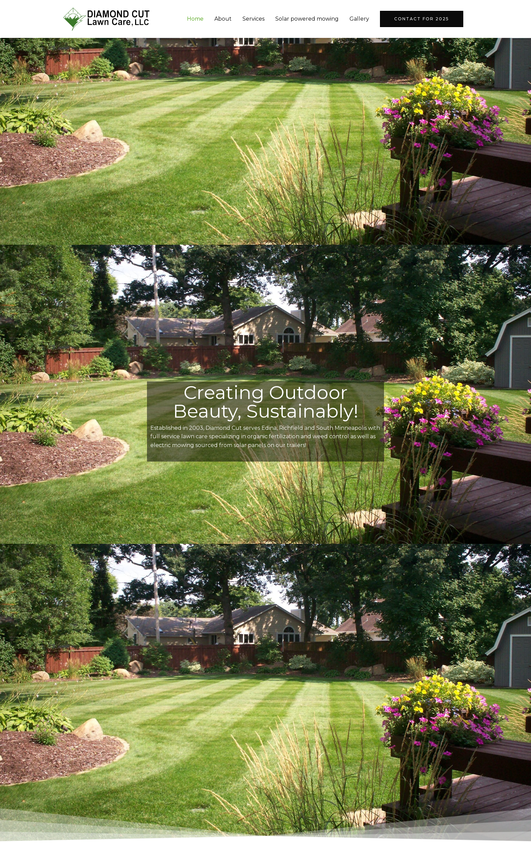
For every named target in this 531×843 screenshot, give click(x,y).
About (223, 19)
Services (253, 19)
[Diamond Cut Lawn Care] (106, 18)
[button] (421, 19)
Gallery (359, 19)
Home (195, 19)
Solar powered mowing (307, 19)
